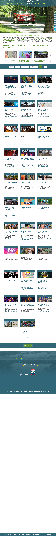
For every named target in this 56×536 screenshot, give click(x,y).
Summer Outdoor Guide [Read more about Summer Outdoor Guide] (7, 0)
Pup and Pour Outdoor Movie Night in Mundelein (27, 159)
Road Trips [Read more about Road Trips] (16, 0)
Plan (35, 3)
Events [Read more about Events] (21, 0)
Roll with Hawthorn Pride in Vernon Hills (43, 183)
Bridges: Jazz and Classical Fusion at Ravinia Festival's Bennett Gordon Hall (11, 87)
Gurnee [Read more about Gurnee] (16, 365)
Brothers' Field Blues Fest (27, 255)
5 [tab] (30, 62)
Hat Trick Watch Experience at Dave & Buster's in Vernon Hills (10, 135)
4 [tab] (29, 62)
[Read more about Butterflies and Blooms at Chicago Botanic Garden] (28, 56)
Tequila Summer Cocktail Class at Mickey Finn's (44, 110)
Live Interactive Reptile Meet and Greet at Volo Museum (44, 281)
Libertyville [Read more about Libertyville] (40, 365)
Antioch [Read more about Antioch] (1, 365)
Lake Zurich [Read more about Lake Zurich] (35, 365)
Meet (39, 3)
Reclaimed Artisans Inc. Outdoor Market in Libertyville (10, 208)
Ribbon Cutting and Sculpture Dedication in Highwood (27, 86)
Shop (17, 3)
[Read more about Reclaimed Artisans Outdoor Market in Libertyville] (43, 56)
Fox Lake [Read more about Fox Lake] (8, 365)
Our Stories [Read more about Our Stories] (51, 0)
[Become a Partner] (32, 364)
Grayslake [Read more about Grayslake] (13, 365)
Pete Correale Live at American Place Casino (10, 159)
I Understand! (49, 534)
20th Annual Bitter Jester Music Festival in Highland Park (11, 183)
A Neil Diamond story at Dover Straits (10, 305)
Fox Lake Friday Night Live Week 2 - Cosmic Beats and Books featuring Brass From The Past (44, 136)
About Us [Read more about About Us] (45, 0)
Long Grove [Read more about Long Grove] (50, 365)
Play (8, 3)
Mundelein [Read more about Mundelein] (54, 365)
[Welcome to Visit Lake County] (29, 3)
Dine (12, 3)
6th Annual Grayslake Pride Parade (26, 281)
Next (51, 54)
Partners (44, 3)
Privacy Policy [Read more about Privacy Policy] (43, 534)
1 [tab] (25, 62)
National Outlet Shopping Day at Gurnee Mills (11, 256)
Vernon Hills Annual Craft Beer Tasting (26, 183)
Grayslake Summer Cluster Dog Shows (42, 256)
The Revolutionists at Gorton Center (10, 281)
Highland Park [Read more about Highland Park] (20, 365)
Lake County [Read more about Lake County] (30, 365)
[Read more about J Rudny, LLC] (47, 391)
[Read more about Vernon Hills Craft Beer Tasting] (13, 56)
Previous (4, 54)
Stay (21, 3)
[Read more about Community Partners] (24, 364)
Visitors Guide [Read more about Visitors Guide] (39, 0)
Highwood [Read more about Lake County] (25, 365)
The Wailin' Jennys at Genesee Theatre (26, 135)
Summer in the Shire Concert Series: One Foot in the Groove (27, 330)
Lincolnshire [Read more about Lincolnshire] (45, 365)
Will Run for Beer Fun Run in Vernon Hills (11, 232)
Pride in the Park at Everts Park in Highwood (44, 305)
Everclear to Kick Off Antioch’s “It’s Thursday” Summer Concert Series (44, 86)
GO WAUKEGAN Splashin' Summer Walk (43, 208)
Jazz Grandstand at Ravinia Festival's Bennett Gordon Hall (27, 305)
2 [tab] (26, 62)
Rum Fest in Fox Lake (26, 207)
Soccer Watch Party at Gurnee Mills (27, 110)
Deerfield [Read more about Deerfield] (5, 365)
